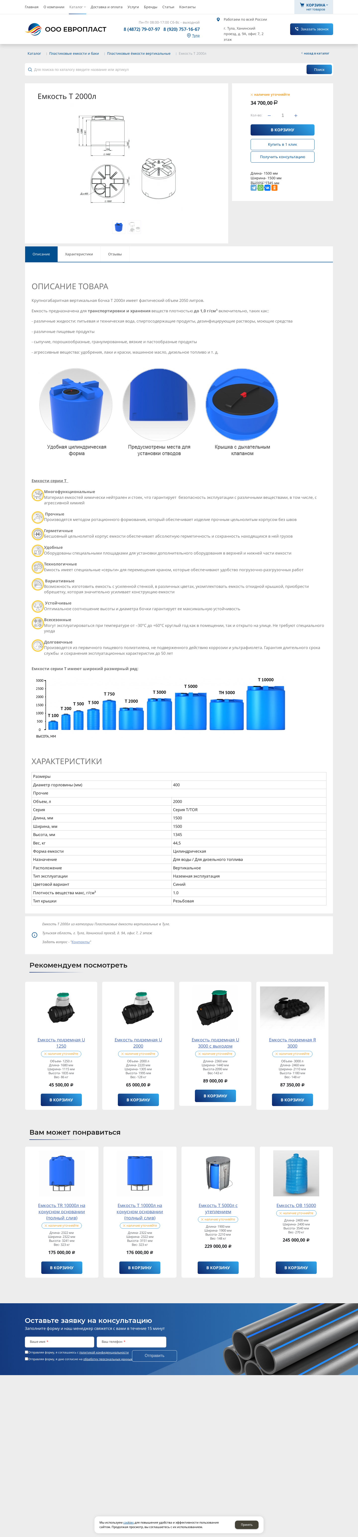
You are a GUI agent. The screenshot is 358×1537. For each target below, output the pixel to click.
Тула (196, 36)
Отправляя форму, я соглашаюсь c (78, 1352)
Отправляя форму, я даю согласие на (80, 1359)
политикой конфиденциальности (104, 1352)
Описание (41, 254)
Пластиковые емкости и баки (74, 53)
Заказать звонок (315, 29)
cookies (128, 1522)
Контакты (81, 941)
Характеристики (79, 254)
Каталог (34, 53)
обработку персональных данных (107, 1359)
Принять (247, 1525)
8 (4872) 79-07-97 (142, 29)
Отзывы (115, 254)
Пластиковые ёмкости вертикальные (139, 53)
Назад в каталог (316, 53)
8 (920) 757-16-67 (181, 29)
